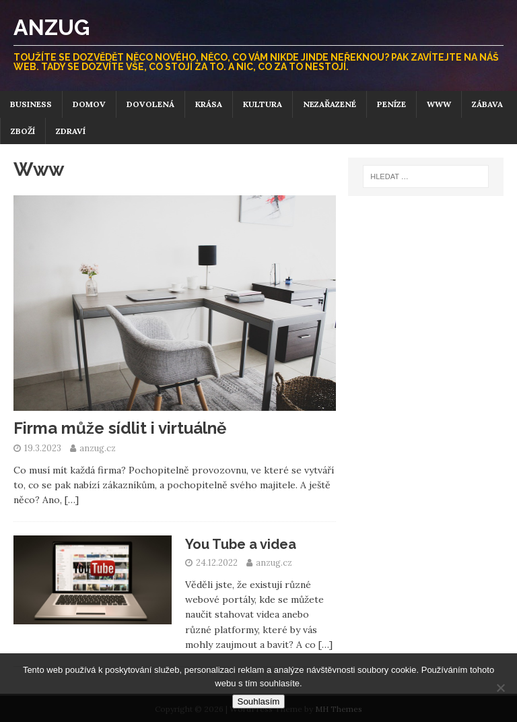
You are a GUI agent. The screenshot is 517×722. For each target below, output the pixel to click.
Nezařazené (329, 104)
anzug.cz (97, 448)
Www (439, 104)
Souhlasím (259, 701)
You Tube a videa (240, 544)
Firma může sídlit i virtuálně (119, 428)
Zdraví (70, 131)
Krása (208, 104)
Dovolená (150, 104)
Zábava (487, 104)
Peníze (391, 104)
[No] (500, 687)
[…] (72, 500)
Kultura (262, 104)
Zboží (23, 131)
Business (31, 104)
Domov (89, 104)
